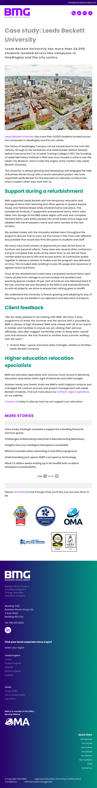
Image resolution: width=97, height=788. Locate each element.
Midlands (9, 667)
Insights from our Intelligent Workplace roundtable (36, 445)
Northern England (13, 671)
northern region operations (73, 392)
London (8, 659)
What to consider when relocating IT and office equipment (41, 451)
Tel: (14, 622)
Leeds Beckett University (19, 136)
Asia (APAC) (10, 698)
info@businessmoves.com (82, 2)
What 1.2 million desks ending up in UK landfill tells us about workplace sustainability (42, 465)
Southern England (13, 663)
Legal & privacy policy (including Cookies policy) (57, 779)
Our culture (86, 747)
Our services (86, 739)
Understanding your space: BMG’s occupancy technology (40, 457)
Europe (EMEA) (11, 691)
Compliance (11, 781)
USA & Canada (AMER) (15, 695)
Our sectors (86, 755)
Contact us (11, 401)
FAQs (89, 763)
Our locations (85, 759)
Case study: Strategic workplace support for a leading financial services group (44, 431)
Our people (87, 751)
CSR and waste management (38, 781)
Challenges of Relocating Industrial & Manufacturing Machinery (44, 439)
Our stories (87, 743)
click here (19, 492)
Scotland (9, 675)
